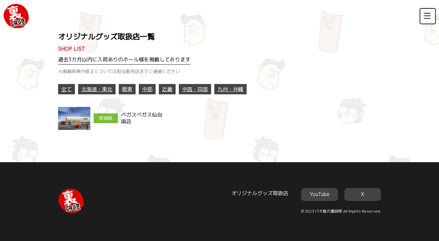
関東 (127, 89)
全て (66, 89)
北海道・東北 (96, 89)
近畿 (167, 89)
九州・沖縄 (230, 89)
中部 (147, 89)
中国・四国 (195, 89)
